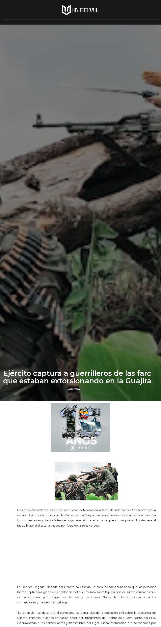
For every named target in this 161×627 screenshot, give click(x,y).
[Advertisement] (86, 558)
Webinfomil (74, 388)
